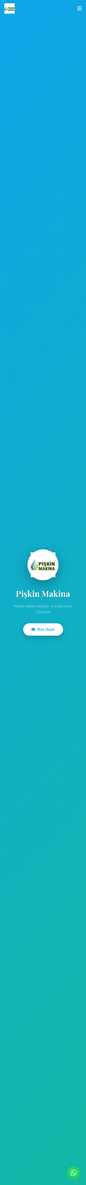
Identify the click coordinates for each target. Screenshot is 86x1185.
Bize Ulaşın (43, 629)
